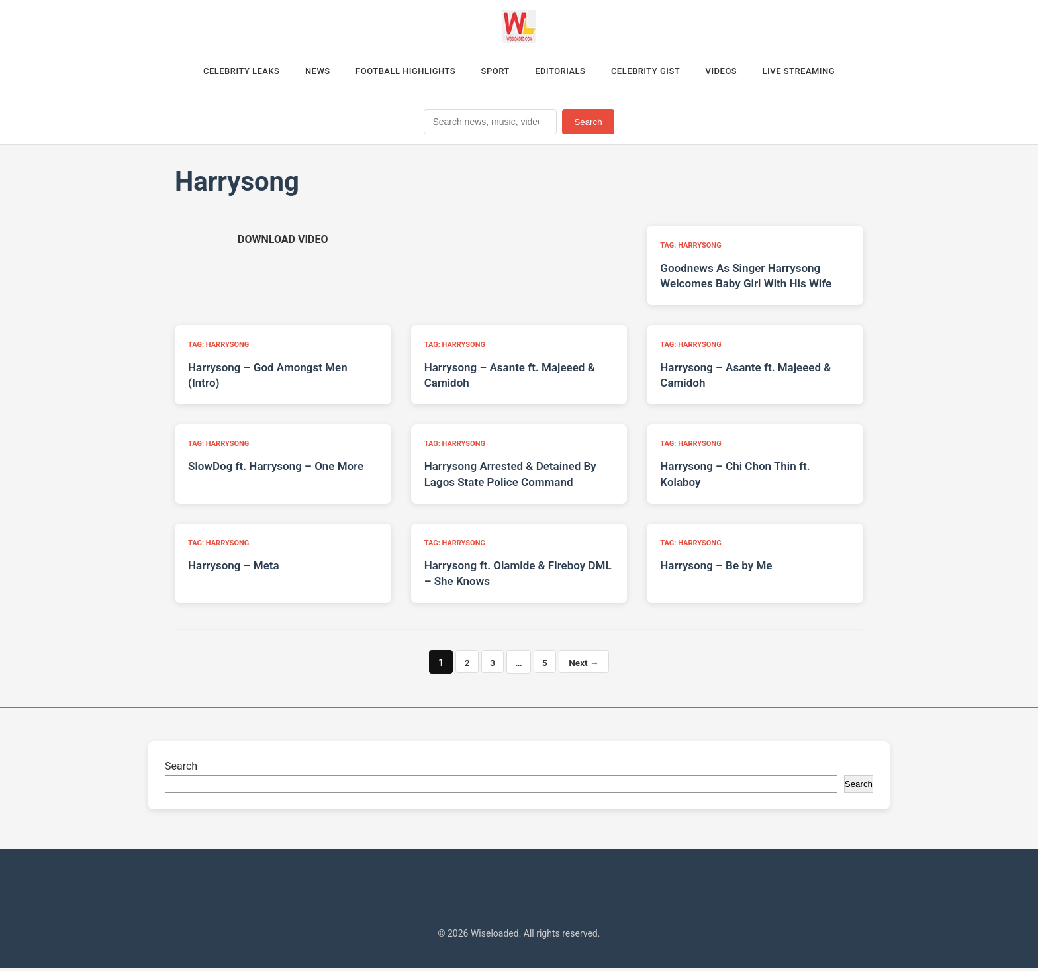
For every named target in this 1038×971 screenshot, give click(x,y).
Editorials (564, 72)
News (298, 72)
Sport (492, 72)
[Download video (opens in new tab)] (283, 242)
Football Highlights (394, 72)
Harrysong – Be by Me (716, 568)
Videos (741, 72)
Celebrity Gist (657, 72)
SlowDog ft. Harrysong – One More (275, 469)
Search (588, 125)
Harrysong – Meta (233, 568)
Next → (585, 665)
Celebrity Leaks (214, 72)
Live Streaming (826, 72)
